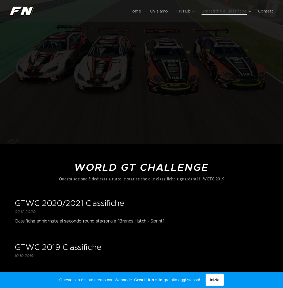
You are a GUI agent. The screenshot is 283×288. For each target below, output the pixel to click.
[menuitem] (133, 11)
